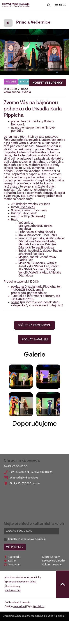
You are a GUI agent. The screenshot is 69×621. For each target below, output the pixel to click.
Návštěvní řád (12, 590)
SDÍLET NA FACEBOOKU (34, 325)
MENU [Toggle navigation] (60, 5)
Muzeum (32, 616)
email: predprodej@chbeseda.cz (29, 292)
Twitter (12, 561)
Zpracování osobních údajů (20, 582)
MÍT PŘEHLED (15, 547)
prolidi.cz (39, 606)
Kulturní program (51, 565)
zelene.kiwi (19, 606)
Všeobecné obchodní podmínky (23, 577)
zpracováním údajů (35, 539)
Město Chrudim (51, 557)
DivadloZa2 (27, 207)
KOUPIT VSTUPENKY (48, 83)
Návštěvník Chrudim (53, 561)
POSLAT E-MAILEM (35, 339)
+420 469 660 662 (41, 472)
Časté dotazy (12, 586)
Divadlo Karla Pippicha (51, 616)
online (15, 302)
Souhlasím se (27, 539)
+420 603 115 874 (19, 472)
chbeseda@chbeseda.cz (24, 478)
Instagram (14, 565)
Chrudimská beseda (14, 616)
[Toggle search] (48, 6)
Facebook (14, 557)
